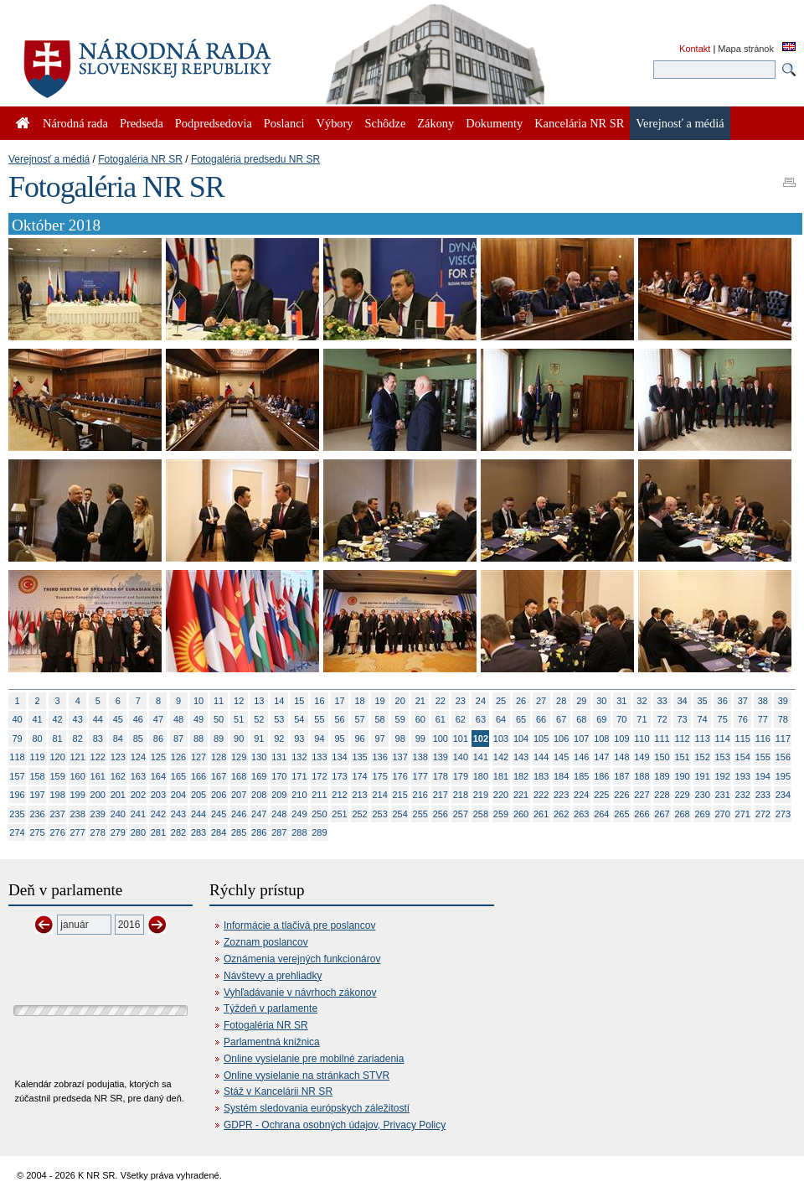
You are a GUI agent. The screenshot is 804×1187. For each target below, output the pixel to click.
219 (480, 795)
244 (198, 814)
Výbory (335, 123)
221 (520, 795)
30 (601, 701)
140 (460, 757)
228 (661, 795)
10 (198, 701)
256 (440, 814)
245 (218, 814)
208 (258, 795)
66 (541, 719)
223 (561, 795)
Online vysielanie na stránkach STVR (306, 1075)
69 (601, 719)
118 (16, 757)
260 (520, 814)
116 (762, 738)
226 (621, 795)
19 (380, 701)
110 (641, 738)
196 (16, 795)
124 (138, 757)
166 (198, 776)
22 (441, 701)
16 (319, 701)
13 (259, 701)
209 (278, 795)
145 (561, 757)
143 (520, 757)
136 (379, 757)
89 (219, 738)
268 (681, 814)
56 (339, 719)
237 (56, 814)
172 (319, 776)
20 (400, 701)
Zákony (435, 123)
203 (158, 795)
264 (601, 814)
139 (440, 757)
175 (379, 776)
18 (359, 701)
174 (359, 776)
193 (742, 776)
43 (78, 719)
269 (701, 814)
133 (319, 757)
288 (299, 832)
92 (279, 738)
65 (521, 719)
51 (239, 719)
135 (359, 757)
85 (138, 738)
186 (601, 776)
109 (621, 738)
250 (319, 814)
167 (218, 776)
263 (581, 814)
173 (339, 776)
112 (681, 738)
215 (400, 795)
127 (198, 757)
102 (480, 738)
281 (158, 832)
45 (118, 719)
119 (36, 757)
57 (359, 719)
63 (481, 719)
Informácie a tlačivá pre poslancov (299, 925)
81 (58, 738)
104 (520, 738)
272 (762, 814)
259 (500, 814)
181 (500, 776)
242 (158, 814)
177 (420, 776)
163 (138, 776)
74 (703, 719)
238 (77, 814)
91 (259, 738)
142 (500, 757)
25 (501, 701)
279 (118, 832)
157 (16, 776)
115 (742, 738)
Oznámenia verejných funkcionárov (302, 959)
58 (380, 719)
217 (440, 795)
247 (258, 814)
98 (400, 738)
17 (339, 701)
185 (581, 776)
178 (440, 776)
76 (743, 719)
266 (641, 814)
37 (743, 701)
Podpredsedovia (213, 123)
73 (682, 719)
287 (278, 832)
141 (480, 757)
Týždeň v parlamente (270, 1008)
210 (299, 795)
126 (178, 757)
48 (178, 719)
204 (178, 795)
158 (36, 776)
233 (762, 795)
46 (138, 719)
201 (118, 795)
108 (601, 738)
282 (178, 832)
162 (118, 776)
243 (178, 814)
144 (541, 757)
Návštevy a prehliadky (273, 976)
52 (259, 719)
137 (400, 757)
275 (36, 832)
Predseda (141, 123)
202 (138, 795)
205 (198, 795)
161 (98, 776)
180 (480, 776)
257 (460, 814)
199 (77, 795)
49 (198, 719)
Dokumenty (494, 123)
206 (218, 795)
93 (299, 738)
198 (56, 795)
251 (339, 814)
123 (118, 757)
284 (218, 832)
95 (339, 738)
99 (420, 738)
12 (239, 701)
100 (440, 738)
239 (98, 814)
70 (621, 719)
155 (762, 757)
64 (501, 719)
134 (339, 757)
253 (379, 814)
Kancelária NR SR (579, 123)
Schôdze (385, 123)
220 (500, 795)
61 (441, 719)
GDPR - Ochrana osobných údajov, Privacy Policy (335, 1125)
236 (36, 814)
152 (701, 757)
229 (681, 795)
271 (742, 814)
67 (561, 719)
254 (400, 814)
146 (581, 757)
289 (319, 832)
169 (258, 776)
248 (278, 814)
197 (36, 795)
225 (601, 795)
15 (299, 701)
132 (299, 757)
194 (762, 776)
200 (98, 795)
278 (98, 832)
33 (662, 701)
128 (218, 757)
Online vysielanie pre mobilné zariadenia (314, 1059)
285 (238, 832)
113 (701, 738)
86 (158, 738)
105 (541, 738)
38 (763, 701)
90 (239, 738)
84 (118, 738)
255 (420, 814)
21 (420, 701)
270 (722, 814)
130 (258, 757)
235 (16, 814)
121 (77, 757)
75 (723, 719)
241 (138, 814)
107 (581, 738)
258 (480, 814)
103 (500, 738)
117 (783, 738)
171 (299, 776)
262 (561, 814)
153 (722, 757)
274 (16, 832)
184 (561, 776)
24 (481, 701)
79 (17, 738)
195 (783, 776)
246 (238, 814)
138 (420, 757)
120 (56, 757)
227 (641, 795)
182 (520, 776)
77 (763, 719)
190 (681, 776)
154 (742, 757)
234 (783, 795)
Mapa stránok (746, 49)
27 (541, 701)
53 (279, 719)
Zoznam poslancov (266, 942)
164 (158, 776)
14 (279, 701)
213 (359, 795)
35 (703, 701)
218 (460, 795)
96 (359, 738)
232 (742, 795)
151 (681, 757)
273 (783, 814)
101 (460, 738)
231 (722, 795)
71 (641, 719)
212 (339, 795)
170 (278, 776)
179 (460, 776)
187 (621, 776)
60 (420, 719)
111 (661, 738)
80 (37, 738)
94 (319, 738)
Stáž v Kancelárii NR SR (278, 1091)
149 (641, 757)
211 (319, 795)
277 (77, 832)
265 (621, 814)
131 (278, 757)
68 (581, 719)
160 (77, 776)
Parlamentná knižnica (272, 1042)
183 (541, 776)
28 (561, 701)
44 (98, 719)
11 (219, 701)
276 (56, 832)
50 (219, 719)
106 (561, 738)
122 (98, 757)
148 (621, 757)
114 (722, 738)
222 (541, 795)
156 (783, 757)
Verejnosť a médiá (49, 159)
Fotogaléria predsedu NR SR (255, 159)
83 (98, 738)
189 (661, 776)
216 (420, 795)
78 (783, 719)
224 (581, 795)
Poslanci (284, 123)
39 (783, 701)
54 (299, 719)
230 (701, 795)
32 (641, 701)
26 (521, 701)
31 (621, 701)
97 (380, 738)
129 (238, 757)
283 (198, 832)
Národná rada (75, 123)
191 (701, 776)
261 (541, 814)
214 (379, 795)
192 (722, 776)
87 (178, 738)
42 (58, 719)
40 (17, 719)
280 (138, 832)
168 (238, 776)
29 (581, 701)
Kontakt (694, 49)
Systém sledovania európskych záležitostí (317, 1108)
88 (198, 738)
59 (400, 719)
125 (158, 757)
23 (461, 701)
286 (258, 832)
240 (118, 814)
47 (158, 719)
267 (661, 814)
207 (238, 795)
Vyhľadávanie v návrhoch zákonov (300, 992)
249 (299, 814)
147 (601, 757)
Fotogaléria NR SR (140, 159)
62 (461, 719)
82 (78, 738)
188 (641, 776)
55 (319, 719)
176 (400, 776)
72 (662, 719)
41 (37, 719)
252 (359, 814)
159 (56, 776)
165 (178, 776)
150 (661, 757)
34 (682, 701)
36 (723, 701)
